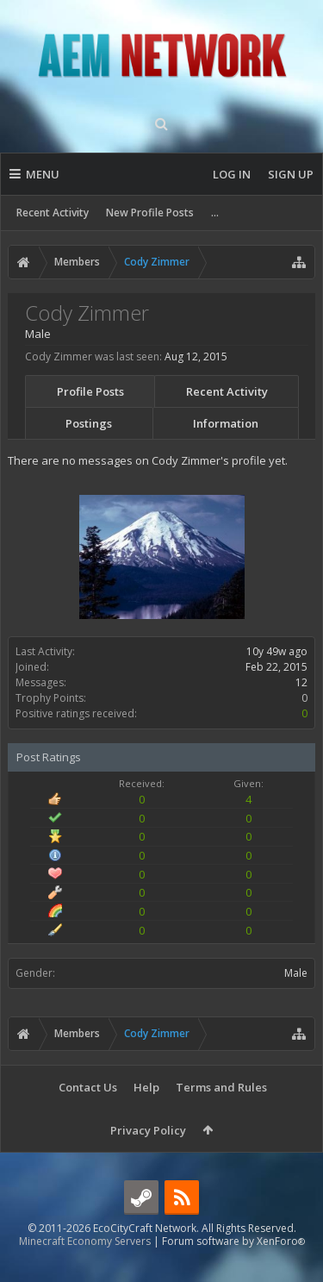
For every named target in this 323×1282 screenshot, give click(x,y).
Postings (88, 423)
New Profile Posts (150, 212)
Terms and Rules (221, 1087)
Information (225, 423)
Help (146, 1087)
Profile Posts (90, 391)
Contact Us (88, 1087)
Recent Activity (52, 212)
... (215, 212)
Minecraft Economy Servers (85, 1268)
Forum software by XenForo (233, 1268)
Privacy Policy (148, 1130)
